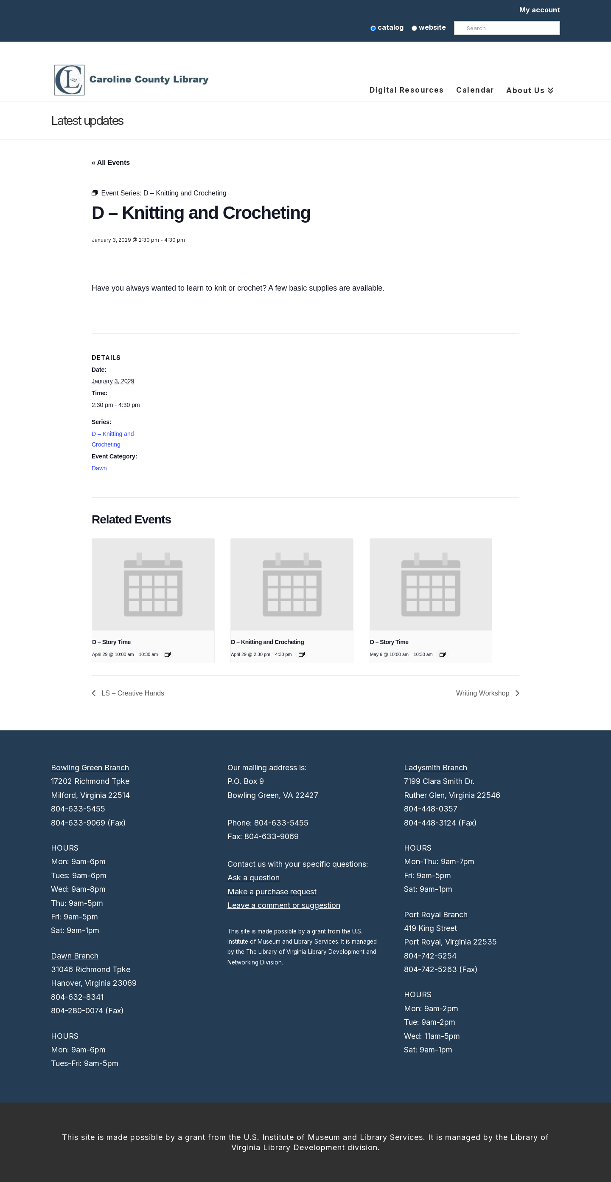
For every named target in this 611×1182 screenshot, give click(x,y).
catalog (387, 27)
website (429, 27)
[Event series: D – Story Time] (168, 654)
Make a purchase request (272, 891)
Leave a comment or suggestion (283, 905)
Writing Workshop (483, 693)
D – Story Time (111, 642)
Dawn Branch (74, 955)
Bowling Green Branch (90, 767)
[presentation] (153, 585)
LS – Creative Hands (132, 693)
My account (539, 10)
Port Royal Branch (436, 914)
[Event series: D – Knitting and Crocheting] (302, 654)
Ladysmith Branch (435, 767)
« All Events (111, 162)
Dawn (99, 468)
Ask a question (253, 877)
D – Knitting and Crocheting (267, 642)
